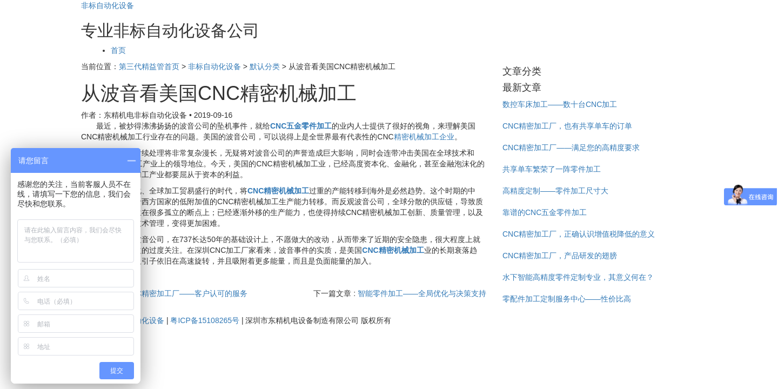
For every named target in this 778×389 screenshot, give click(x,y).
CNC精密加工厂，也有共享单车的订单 (567, 126)
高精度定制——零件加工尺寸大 (555, 190)
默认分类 (265, 66)
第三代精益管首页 (149, 66)
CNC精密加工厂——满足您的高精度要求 (571, 147)
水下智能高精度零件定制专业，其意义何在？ (578, 277)
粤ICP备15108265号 (204, 320)
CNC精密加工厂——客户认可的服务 (186, 293)
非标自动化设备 (107, 5)
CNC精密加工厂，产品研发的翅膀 (559, 255)
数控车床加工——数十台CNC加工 (559, 104)
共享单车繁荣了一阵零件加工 (551, 169)
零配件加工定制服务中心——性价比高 (566, 298)
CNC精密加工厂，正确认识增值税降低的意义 (578, 234)
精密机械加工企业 (424, 136)
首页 (118, 50)
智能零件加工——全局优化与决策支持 (422, 293)
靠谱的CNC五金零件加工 (544, 212)
